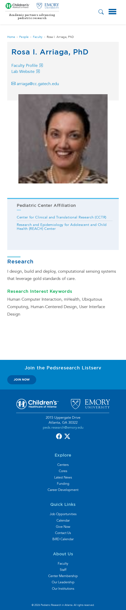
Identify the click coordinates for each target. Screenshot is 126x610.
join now (22, 379)
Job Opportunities (63, 514)
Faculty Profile (27, 65)
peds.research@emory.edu (63, 427)
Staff (63, 570)
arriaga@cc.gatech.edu (35, 83)
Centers (63, 465)
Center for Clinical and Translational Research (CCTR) (61, 217)
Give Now (63, 527)
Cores (63, 471)
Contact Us (63, 533)
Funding (63, 484)
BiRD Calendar (63, 539)
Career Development (63, 490)
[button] (101, 12)
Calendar (63, 520)
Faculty (38, 37)
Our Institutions (63, 589)
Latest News (63, 477)
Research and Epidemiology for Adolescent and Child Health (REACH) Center (62, 227)
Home (11, 37)
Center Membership (63, 576)
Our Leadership (63, 582)
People (24, 37)
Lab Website (25, 71)
